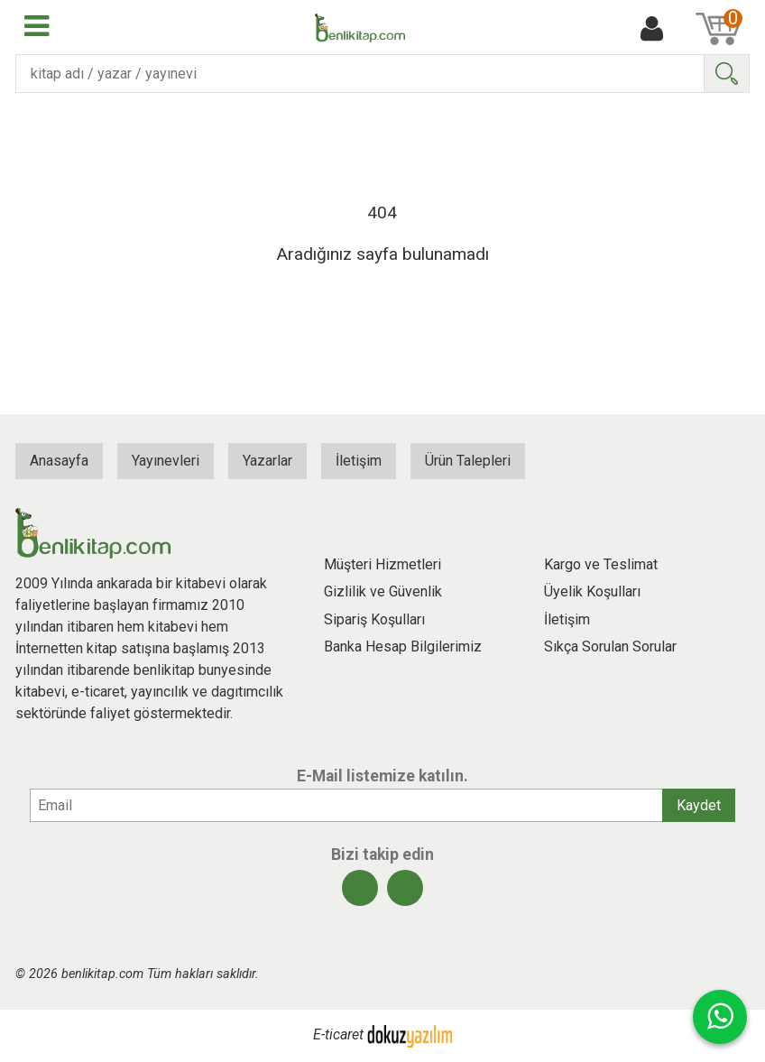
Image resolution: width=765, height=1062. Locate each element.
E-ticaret (338, 1035)
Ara (726, 73)
